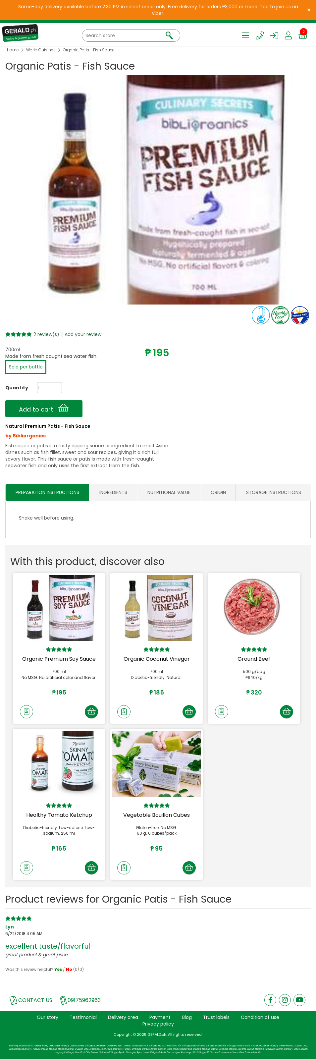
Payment (160, 1017)
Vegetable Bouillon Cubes (156, 815)
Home (13, 50)
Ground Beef (253, 659)
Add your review (83, 334)
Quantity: (15, 387)
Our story (47, 1017)
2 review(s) (46, 334)
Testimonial (83, 1017)
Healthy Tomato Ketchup (59, 815)
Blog (187, 1017)
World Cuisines (41, 50)
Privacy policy (158, 1024)
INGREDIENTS (113, 492)
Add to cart (44, 409)
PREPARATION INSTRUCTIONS (47, 492)
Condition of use (260, 1017)
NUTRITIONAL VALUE (168, 492)
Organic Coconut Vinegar (157, 659)
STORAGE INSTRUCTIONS (273, 492)
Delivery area (123, 1017)
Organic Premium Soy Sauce (59, 659)
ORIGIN (218, 492)
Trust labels (216, 1017)
